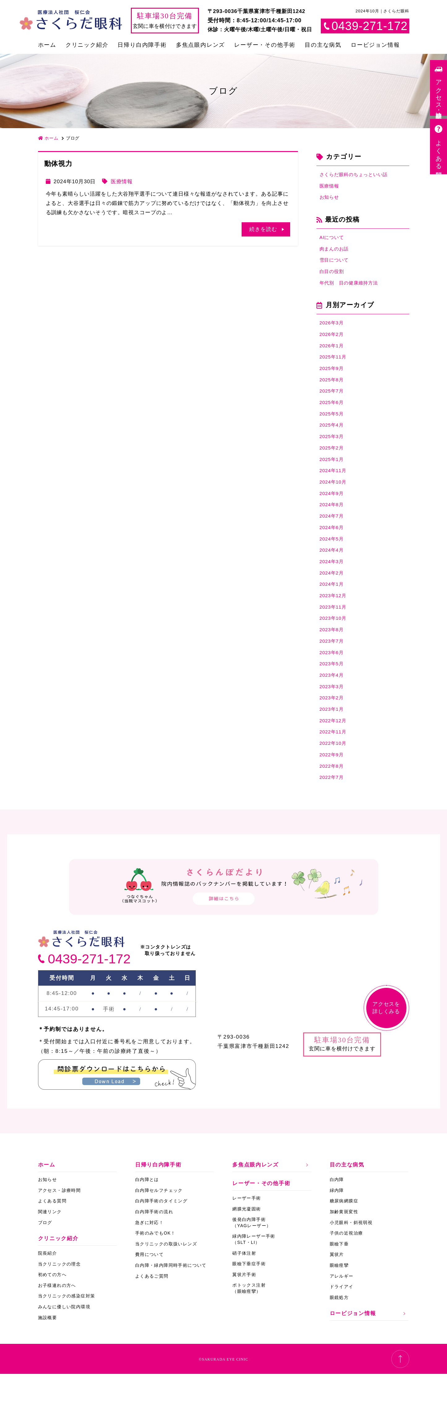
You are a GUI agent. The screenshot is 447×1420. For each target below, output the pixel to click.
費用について (149, 1300)
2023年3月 (333, 725)
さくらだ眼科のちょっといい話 (358, 175)
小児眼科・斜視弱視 (351, 1268)
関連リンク (50, 1257)
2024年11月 (335, 491)
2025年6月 (333, 417)
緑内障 (337, 1236)
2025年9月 (333, 380)
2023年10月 (335, 651)
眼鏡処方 (339, 1343)
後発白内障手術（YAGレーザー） (251, 1269)
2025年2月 (333, 466)
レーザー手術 (246, 1244)
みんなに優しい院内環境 (64, 1352)
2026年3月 (333, 331)
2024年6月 (333, 552)
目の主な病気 (323, 45)
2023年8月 (333, 663)
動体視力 (58, 163)
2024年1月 (333, 614)
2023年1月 (333, 749)
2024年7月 (333, 540)
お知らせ (331, 200)
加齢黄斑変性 (344, 1257)
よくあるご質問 (152, 1322)
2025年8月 (333, 392)
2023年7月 (333, 676)
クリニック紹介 (87, 45)
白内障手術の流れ (154, 1257)
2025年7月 (333, 405)
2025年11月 (335, 368)
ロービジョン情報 (375, 45)
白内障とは (147, 1225)
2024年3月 (333, 589)
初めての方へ (52, 1320)
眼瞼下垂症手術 (249, 1309)
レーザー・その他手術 (264, 45)
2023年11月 (335, 638)
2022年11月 (335, 774)
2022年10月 (335, 786)
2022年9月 (333, 798)
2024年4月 (333, 577)
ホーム (47, 45)
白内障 (337, 1225)
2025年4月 (333, 442)
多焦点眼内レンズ (200, 45)
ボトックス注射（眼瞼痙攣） (249, 1334)
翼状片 (337, 1300)
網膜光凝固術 (246, 1255)
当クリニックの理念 (59, 1310)
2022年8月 (333, 811)
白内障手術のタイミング (161, 1247)
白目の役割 (333, 277)
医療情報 (122, 182)
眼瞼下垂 (339, 1290)
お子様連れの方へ (57, 1331)
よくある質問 (52, 1247)
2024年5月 (333, 565)
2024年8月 (333, 528)
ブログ (45, 1268)
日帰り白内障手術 (142, 45)
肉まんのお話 (336, 253)
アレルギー (342, 1322)
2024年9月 (333, 516)
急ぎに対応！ (149, 1268)
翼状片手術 (244, 1320)
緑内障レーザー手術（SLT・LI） (253, 1285)
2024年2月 (333, 602)
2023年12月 (335, 626)
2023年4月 (333, 712)
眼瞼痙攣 (339, 1311)
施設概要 (47, 1363)
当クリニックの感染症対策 (66, 1342)
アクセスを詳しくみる (386, 1054)
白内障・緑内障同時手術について (171, 1311)
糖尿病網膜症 (344, 1247)
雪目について (336, 265)
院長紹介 (47, 1299)
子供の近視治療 (346, 1279)
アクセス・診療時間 (59, 1236)
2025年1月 (333, 479)
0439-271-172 (89, 1005)
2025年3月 (333, 454)
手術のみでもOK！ (155, 1279)
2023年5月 (333, 700)
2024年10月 (335, 503)
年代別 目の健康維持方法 (353, 290)
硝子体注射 (244, 1299)
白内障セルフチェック (159, 1236)
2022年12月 (335, 762)
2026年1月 (333, 355)
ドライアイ (342, 1332)
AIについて (333, 241)
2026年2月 (333, 343)
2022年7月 (333, 823)
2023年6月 (333, 688)
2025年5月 (333, 429)
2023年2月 (333, 737)
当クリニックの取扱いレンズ (166, 1290)
